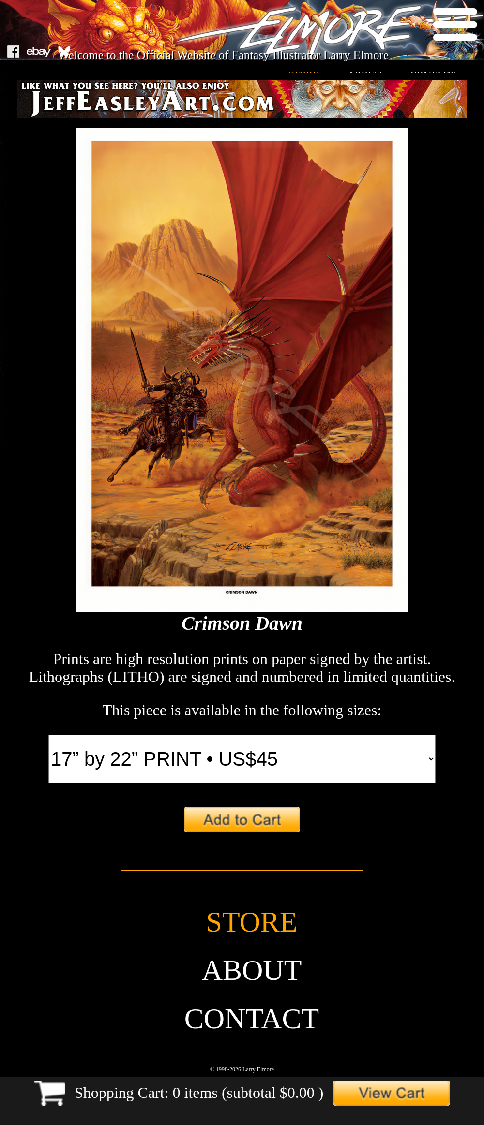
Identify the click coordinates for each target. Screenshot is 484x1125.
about (252, 970)
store (252, 922)
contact (251, 1019)
